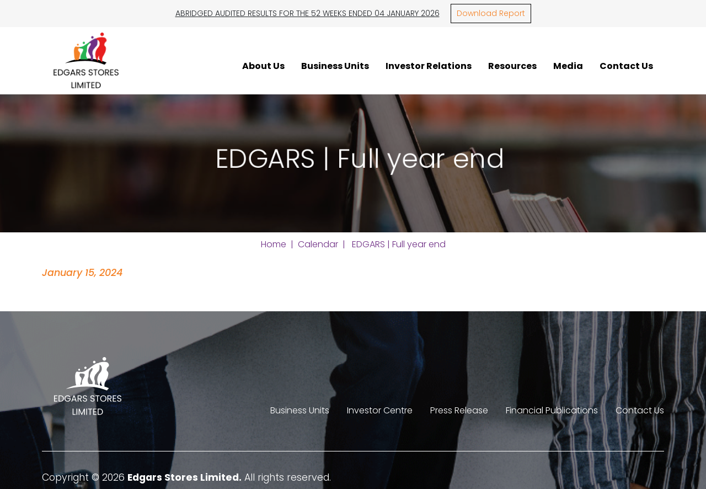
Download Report (491, 13)
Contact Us (626, 66)
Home (273, 244)
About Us (263, 66)
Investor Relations (429, 66)
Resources (512, 66)
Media (568, 66)
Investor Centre (380, 410)
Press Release (459, 410)
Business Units (335, 66)
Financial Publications (552, 410)
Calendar (318, 244)
